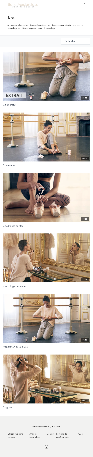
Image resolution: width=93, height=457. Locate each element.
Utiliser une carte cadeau (15, 435)
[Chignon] (46, 407)
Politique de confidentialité (62, 435)
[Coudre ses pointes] (46, 226)
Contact (50, 433)
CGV (80, 433)
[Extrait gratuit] (46, 104)
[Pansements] (46, 165)
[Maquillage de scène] (46, 286)
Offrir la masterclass (34, 435)
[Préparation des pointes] (46, 346)
